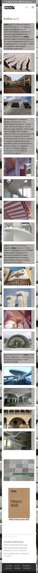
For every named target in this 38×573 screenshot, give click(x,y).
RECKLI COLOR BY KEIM (11, 545)
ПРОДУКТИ (26, 566)
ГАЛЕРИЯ (8, 568)
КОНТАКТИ (27, 568)
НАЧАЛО (9, 566)
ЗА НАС (17, 566)
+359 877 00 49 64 (12, 2)
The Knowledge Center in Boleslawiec (16, 554)
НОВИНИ (17, 568)
